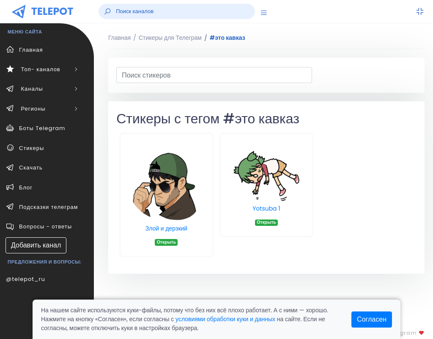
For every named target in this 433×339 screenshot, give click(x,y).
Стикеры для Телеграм (170, 37)
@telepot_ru (25, 279)
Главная (119, 37)
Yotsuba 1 (266, 208)
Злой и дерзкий (166, 228)
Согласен (371, 319)
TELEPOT (52, 11)
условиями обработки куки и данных (225, 319)
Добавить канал (36, 245)
